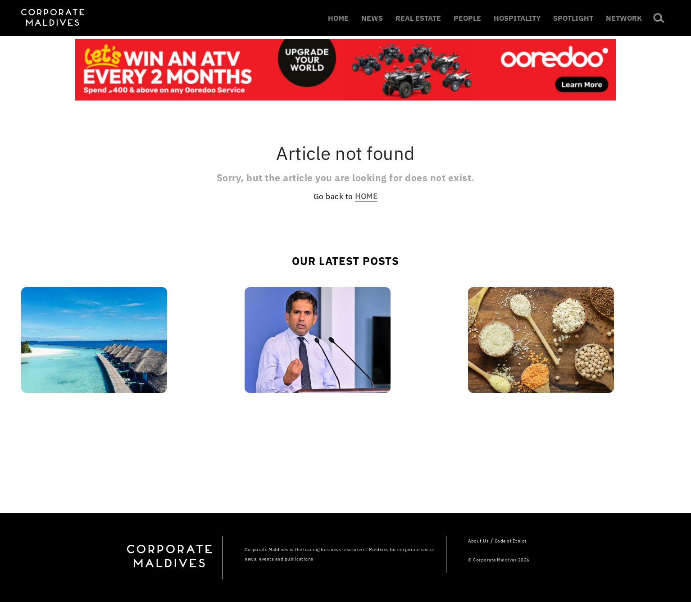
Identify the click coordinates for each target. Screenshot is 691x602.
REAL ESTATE (418, 18)
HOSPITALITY (517, 18)
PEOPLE (467, 18)
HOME (338, 18)
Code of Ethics (511, 541)
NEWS (372, 18)
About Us (478, 541)
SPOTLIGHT (573, 18)
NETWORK (624, 18)
